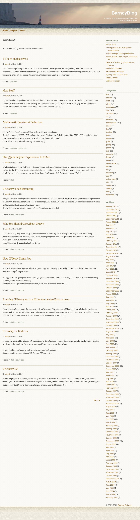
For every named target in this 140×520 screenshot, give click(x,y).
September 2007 (112, 366)
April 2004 (110, 491)
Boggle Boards (112, 78)
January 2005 (111, 466)
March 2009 (110, 310)
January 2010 (111, 278)
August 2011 (111, 222)
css (107, 117)
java (107, 151)
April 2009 (110, 307)
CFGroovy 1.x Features (15, 331)
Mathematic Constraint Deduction (22, 122)
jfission (108, 157)
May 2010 (110, 266)
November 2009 (112, 285)
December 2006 (112, 394)
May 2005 (110, 454)
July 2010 (109, 260)
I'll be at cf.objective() (15, 58)
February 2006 (111, 426)
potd (107, 176)
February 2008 (111, 350)
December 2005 (112, 432)
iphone (108, 148)
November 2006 (112, 397)
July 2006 (109, 410)
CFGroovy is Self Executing (18, 189)
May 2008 (110, 341)
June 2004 (110, 485)
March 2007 (110, 385)
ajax (107, 95)
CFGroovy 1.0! (10, 368)
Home (5, 31)
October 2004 (111, 476)
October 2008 (111, 325)
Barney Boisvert (125, 505)
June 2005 (110, 451)
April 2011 (110, 235)
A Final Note (111, 45)
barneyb (7, 64)
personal (13, 82)
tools (22, 215)
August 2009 (111, 294)
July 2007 (109, 372)
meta (108, 160)
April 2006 (110, 419)
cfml (12, 180)
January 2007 (111, 391)
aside (108, 101)
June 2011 (110, 228)
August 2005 (111, 444)
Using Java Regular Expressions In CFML (26, 157)
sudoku (109, 189)
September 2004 (112, 479)
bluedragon (110, 107)
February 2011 (111, 241)
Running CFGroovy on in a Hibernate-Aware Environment (36, 299)
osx (107, 170)
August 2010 (111, 257)
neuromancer (111, 163)
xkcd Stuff (9, 90)
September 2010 (112, 253)
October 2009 (111, 288)
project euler (22, 148)
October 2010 (111, 250)
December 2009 (112, 282)
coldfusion (110, 113)
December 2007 (112, 357)
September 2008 (112, 328)
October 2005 (111, 438)
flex (107, 129)
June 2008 (110, 338)
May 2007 (110, 379)
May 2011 (110, 231)
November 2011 (112, 213)
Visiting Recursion (113, 81)
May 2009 (110, 303)
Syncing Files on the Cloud (116, 75)
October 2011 (111, 216)
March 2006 (110, 422)
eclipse (108, 126)
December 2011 (112, 210)
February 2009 (111, 313)
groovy (17, 215)
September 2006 (112, 404)
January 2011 (111, 244)
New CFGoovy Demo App (17, 258)
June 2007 (110, 375)
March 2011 (110, 238)
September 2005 (112, 441)
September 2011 (112, 219)
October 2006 (111, 400)
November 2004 (112, 472)
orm (107, 167)
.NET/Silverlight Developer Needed (120, 54)
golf (107, 135)
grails (108, 142)
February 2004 (111, 498)
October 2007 (111, 363)
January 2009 (111, 316)
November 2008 (112, 322)
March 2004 (110, 494)
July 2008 (109, 335)
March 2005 (110, 460)
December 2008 (112, 319)
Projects (13, 31)
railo (107, 182)
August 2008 (111, 332)
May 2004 (110, 488)
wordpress (110, 195)
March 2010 (110, 272)
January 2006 (111, 429)
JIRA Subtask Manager (115, 72)
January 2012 (111, 206)
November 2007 (112, 360)
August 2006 (111, 407)
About (22, 31)
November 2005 (112, 435)
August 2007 (111, 369)
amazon (109, 98)
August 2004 (111, 482)
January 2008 (111, 354)
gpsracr (109, 138)
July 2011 (109, 225)
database (109, 120)
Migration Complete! (114, 68)
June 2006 (110, 413)
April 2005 (110, 457)
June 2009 (110, 300)
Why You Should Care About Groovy (23, 223)
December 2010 (112, 247)
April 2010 (110, 269)
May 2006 (110, 416)
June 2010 (110, 263)
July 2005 (109, 447)
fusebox (109, 132)
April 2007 (110, 382)
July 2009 (109, 297)
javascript (109, 154)
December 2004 (112, 469)
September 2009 (112, 291)
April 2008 (110, 344)
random (109, 185)
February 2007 (111, 388)
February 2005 (111, 463)
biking (108, 104)
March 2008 (110, 347)
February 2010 (111, 275)
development (111, 123)
